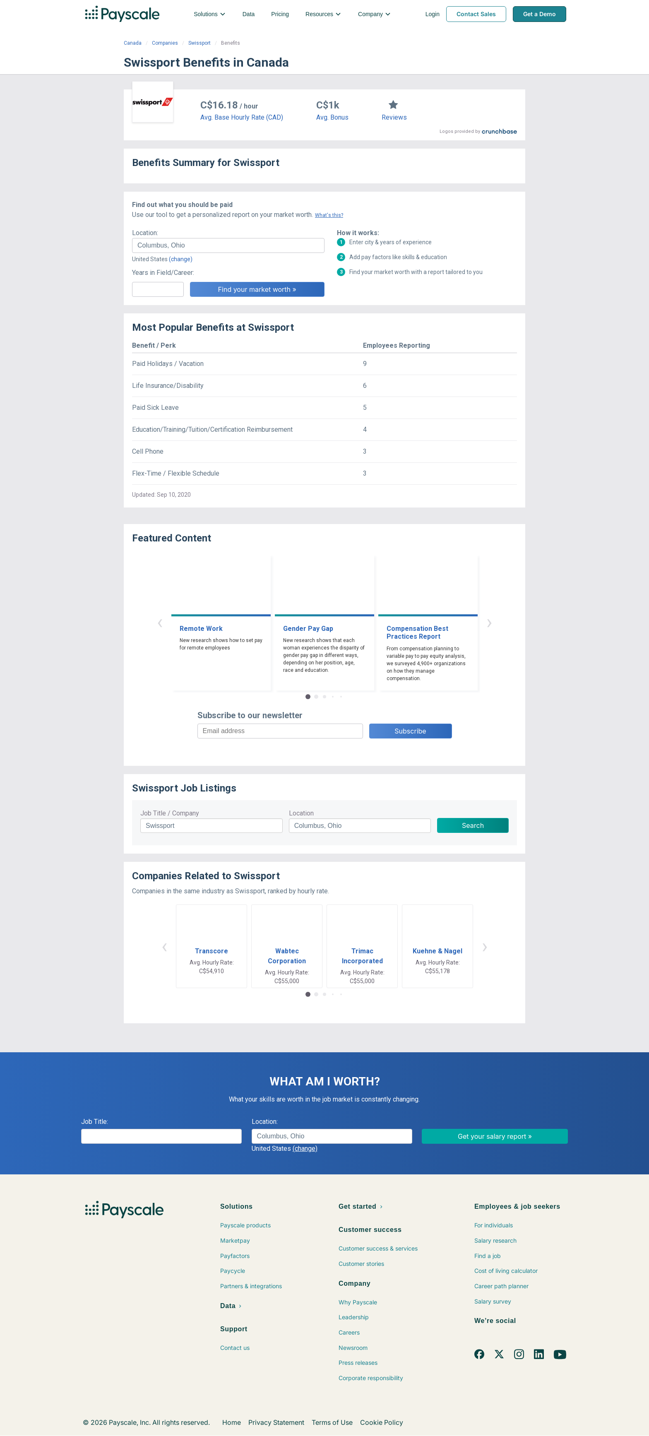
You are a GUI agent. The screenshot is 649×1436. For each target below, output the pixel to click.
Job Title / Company (169, 813)
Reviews (394, 117)
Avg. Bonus (332, 117)
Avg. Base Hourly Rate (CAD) (241, 117)
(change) (180, 259)
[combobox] (228, 245)
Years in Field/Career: (163, 273)
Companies (165, 43)
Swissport (199, 43)
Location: (145, 233)
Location (301, 813)
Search (473, 825)
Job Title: (94, 1122)
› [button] (489, 622)
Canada (133, 43)
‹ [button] (160, 622)
